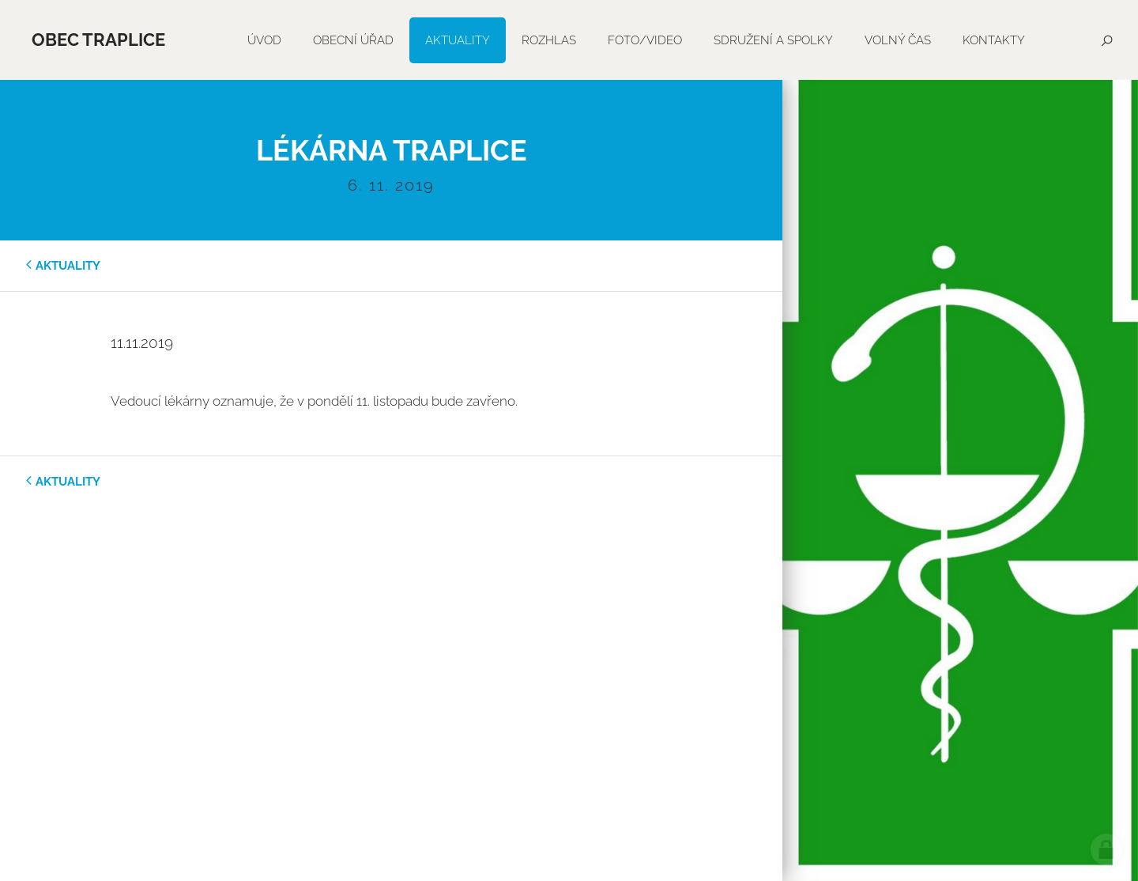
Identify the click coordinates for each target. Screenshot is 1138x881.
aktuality (68, 266)
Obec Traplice (98, 39)
